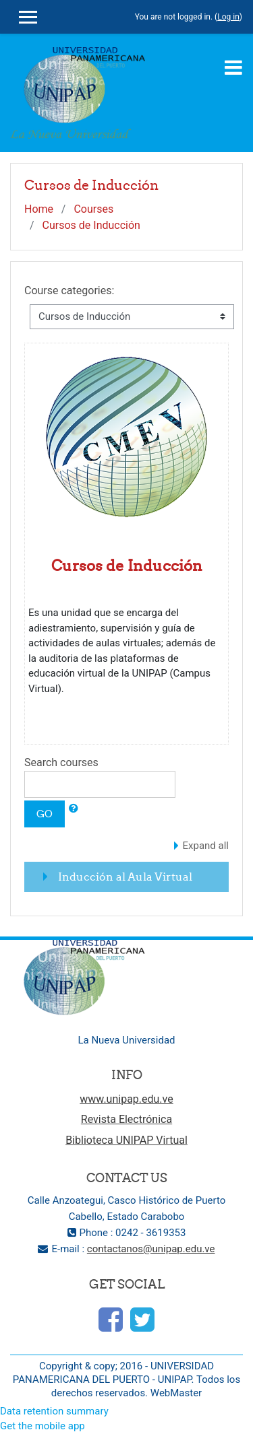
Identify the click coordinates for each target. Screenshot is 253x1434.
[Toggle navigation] (233, 67)
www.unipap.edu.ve (126, 1099)
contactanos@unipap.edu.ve (151, 1249)
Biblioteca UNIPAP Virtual (126, 1140)
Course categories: (69, 290)
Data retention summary (54, 1411)
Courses (93, 209)
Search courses (61, 762)
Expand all (206, 846)
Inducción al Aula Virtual (125, 876)
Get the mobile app (42, 1426)
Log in (228, 17)
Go (44, 813)
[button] (73, 808)
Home (38, 209)
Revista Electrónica (126, 1119)
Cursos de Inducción (91, 225)
